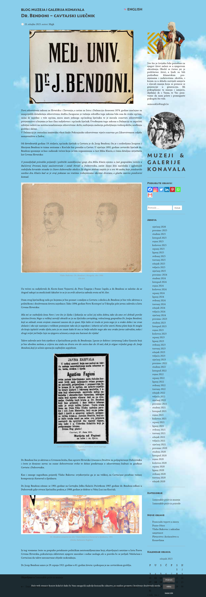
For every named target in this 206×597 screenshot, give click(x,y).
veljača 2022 (158, 396)
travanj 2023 (159, 348)
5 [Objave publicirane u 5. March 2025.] (160, 573)
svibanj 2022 (159, 385)
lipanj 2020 (158, 470)
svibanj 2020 (159, 474)
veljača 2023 (158, 355)
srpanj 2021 (158, 422)
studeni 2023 (159, 322)
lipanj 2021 (158, 426)
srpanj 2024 (158, 293)
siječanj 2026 (159, 226)
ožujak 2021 (158, 437)
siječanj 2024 (159, 315)
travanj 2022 (159, 389)
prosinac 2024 (159, 274)
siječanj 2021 (159, 444)
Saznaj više (169, 593)
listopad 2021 (159, 411)
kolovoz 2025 (159, 245)
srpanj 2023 (158, 337)
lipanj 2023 (158, 341)
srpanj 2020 (158, 466)
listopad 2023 (159, 326)
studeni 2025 (159, 234)
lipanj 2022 (158, 381)
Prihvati (168, 580)
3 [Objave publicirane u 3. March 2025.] (150, 573)
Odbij (169, 586)
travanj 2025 (159, 259)
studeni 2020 (159, 451)
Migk (51, 24)
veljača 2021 (158, 440)
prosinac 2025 (159, 230)
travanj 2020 (159, 477)
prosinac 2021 (159, 403)
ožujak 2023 (158, 352)
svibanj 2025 (159, 256)
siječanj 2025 (159, 270)
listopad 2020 (159, 455)
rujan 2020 (158, 459)
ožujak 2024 (158, 307)
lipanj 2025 (158, 252)
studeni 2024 (159, 278)
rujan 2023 (158, 330)
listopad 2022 (159, 370)
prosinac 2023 (159, 318)
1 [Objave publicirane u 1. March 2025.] (177, 569)
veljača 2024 (158, 311)
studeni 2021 (159, 407)
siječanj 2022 (159, 400)
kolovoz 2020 (159, 462)
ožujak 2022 (158, 392)
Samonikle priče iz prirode (166, 503)
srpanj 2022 (158, 378)
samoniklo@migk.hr (158, 104)
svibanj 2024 (159, 300)
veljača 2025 (158, 267)
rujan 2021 (158, 415)
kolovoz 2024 (159, 289)
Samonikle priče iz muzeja (166, 499)
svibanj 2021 (159, 429)
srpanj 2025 (158, 248)
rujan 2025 (158, 241)
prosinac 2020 (159, 448)
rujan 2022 (158, 374)
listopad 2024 (159, 282)
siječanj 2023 (159, 359)
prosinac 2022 (159, 363)
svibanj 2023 (159, 344)
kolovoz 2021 (159, 418)
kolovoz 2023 (159, 333)
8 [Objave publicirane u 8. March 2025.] (177, 573)
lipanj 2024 (158, 296)
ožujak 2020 (158, 481)
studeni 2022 (159, 366)
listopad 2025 (159, 237)
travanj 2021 (159, 433)
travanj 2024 (159, 304)
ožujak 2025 (158, 263)
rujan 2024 (158, 285)
